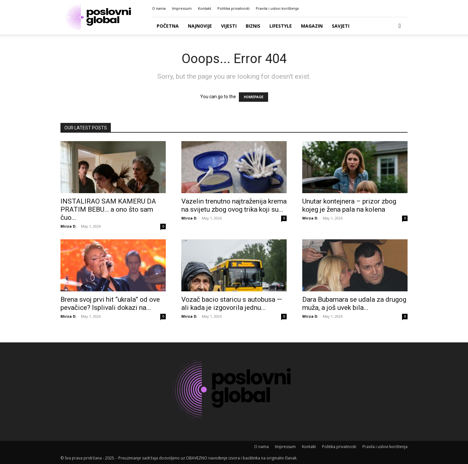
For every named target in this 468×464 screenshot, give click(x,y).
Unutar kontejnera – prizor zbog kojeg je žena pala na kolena (349, 205)
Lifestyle (280, 26)
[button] (400, 26)
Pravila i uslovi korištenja (277, 8)
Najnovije (200, 26)
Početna (168, 26)
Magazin (312, 26)
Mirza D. (68, 226)
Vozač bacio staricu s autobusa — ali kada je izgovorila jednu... (231, 304)
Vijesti (229, 26)
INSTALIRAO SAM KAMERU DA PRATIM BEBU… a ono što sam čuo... (108, 209)
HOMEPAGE (253, 97)
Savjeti (340, 26)
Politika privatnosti (233, 8)
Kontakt (204, 8)
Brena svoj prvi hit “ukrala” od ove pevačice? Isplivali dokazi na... (110, 304)
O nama (159, 8)
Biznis (253, 26)
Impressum (182, 8)
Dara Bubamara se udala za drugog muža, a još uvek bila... (354, 304)
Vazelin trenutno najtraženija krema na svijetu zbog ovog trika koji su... (234, 205)
